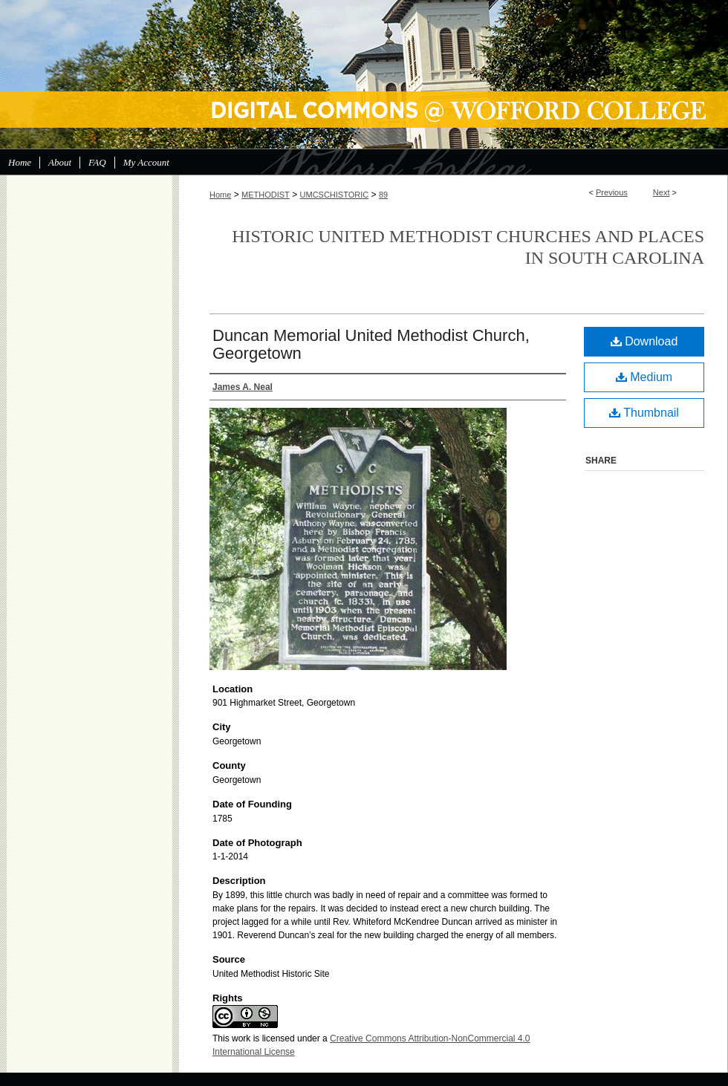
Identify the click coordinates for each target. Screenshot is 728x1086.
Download (644, 341)
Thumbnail (644, 412)
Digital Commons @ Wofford (364, 74)
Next (661, 192)
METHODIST (265, 194)
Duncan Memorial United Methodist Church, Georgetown (371, 344)
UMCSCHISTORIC (334, 194)
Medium (644, 377)
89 (383, 194)
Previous (612, 192)
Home (220, 194)
